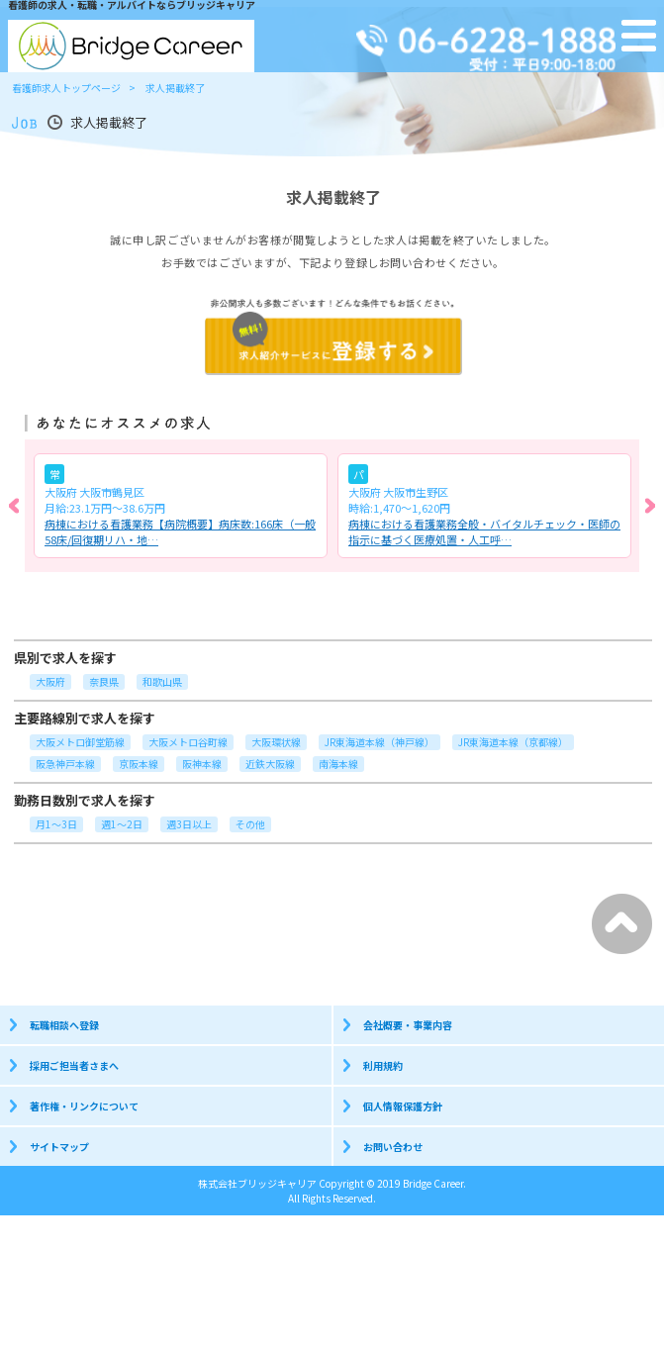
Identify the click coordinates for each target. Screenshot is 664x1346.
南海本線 (338, 763)
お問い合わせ (393, 1146)
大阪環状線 (276, 741)
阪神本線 (202, 763)
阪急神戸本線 (65, 763)
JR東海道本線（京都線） (513, 741)
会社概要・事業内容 (407, 1024)
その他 (250, 824)
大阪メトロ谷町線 (188, 741)
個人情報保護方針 (402, 1106)
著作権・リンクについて (84, 1106)
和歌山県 (162, 681)
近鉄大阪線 (270, 763)
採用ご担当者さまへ (74, 1065)
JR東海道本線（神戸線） (379, 741)
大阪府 (50, 681)
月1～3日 (56, 824)
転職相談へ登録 (64, 1024)
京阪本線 (138, 763)
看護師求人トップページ (66, 87)
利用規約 (383, 1065)
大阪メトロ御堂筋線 (80, 741)
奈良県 (104, 681)
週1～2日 (121, 824)
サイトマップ (59, 1146)
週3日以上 (189, 824)
